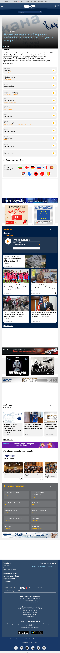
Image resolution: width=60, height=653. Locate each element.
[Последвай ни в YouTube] (27, 648)
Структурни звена (48, 563)
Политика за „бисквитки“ (30, 642)
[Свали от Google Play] (37, 632)
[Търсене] (40, 12)
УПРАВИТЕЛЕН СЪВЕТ (10, 570)
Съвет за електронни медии (44, 566)
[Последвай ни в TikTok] (38, 648)
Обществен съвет (11, 573)
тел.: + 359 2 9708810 (30, 610)
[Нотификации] (55, 6)
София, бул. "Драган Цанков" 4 (30, 598)
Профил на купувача (11, 576)
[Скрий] (52, 52)
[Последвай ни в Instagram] (21, 648)
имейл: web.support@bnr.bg (30, 602)
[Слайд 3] (7, 46)
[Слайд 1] (3, 46)
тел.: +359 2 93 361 (30, 600)
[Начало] (30, 6)
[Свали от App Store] (23, 632)
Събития (7, 581)
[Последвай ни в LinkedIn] (33, 648)
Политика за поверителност (41, 639)
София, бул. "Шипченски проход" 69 (30, 609)
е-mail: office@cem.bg (30, 614)
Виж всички (8, 328)
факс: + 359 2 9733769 (30, 612)
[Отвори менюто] (2, 6)
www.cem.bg (30, 616)
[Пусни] (54, 70)
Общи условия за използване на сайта (21, 639)
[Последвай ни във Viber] (44, 648)
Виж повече (8, 63)
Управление (8, 563)
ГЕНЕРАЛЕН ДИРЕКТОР (7, 566)
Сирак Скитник (9, 579)
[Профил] (58, 6)
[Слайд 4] (8, 46)
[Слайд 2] (5, 46)
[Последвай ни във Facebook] (16, 648)
